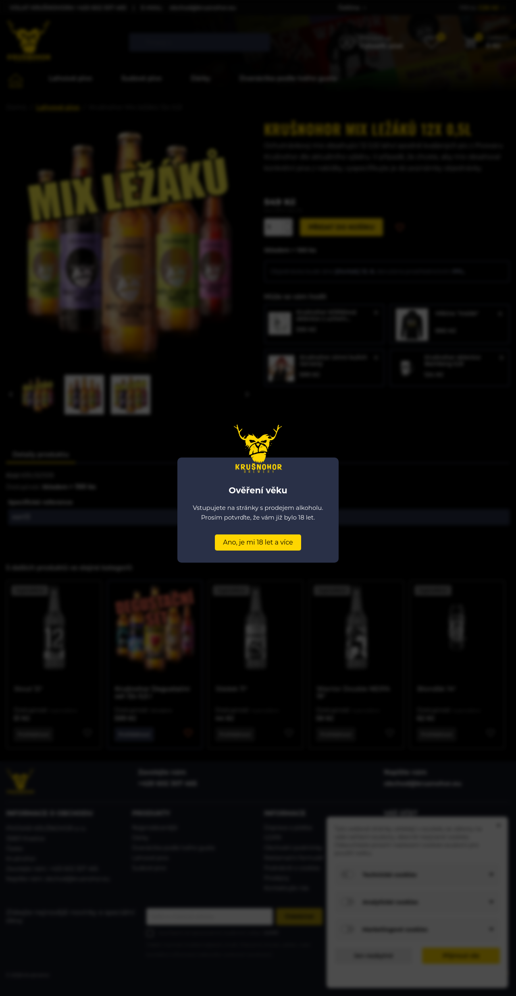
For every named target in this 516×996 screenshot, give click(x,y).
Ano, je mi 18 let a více (258, 542)
